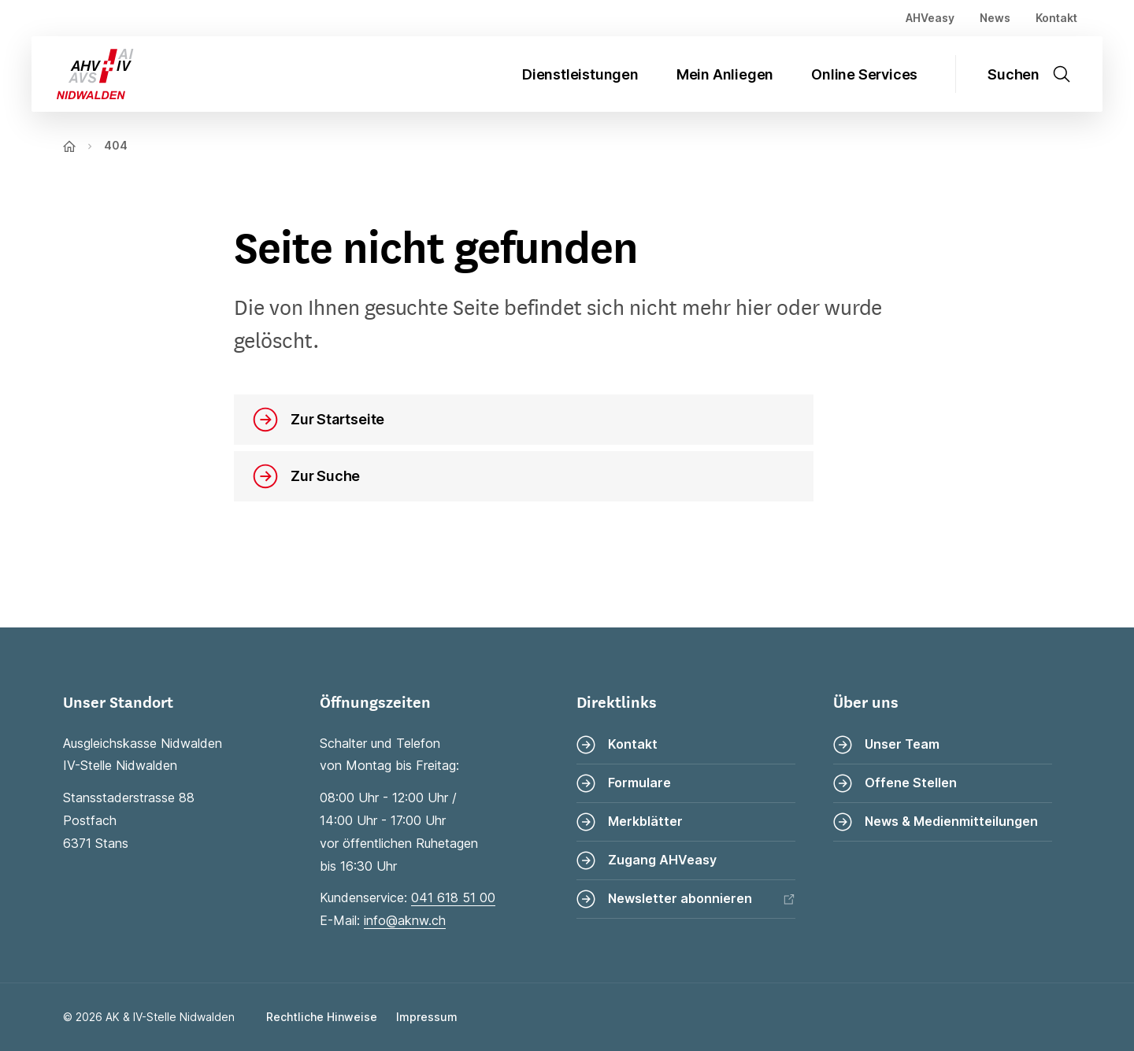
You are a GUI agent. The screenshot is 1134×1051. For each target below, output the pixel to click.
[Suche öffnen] (1038, 74)
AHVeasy (930, 17)
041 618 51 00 (453, 897)
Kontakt (1056, 17)
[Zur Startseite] (83, 74)
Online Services (864, 74)
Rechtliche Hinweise (321, 1016)
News (995, 17)
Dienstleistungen (580, 74)
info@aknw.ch (405, 920)
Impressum (427, 1016)
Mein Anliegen (724, 74)
